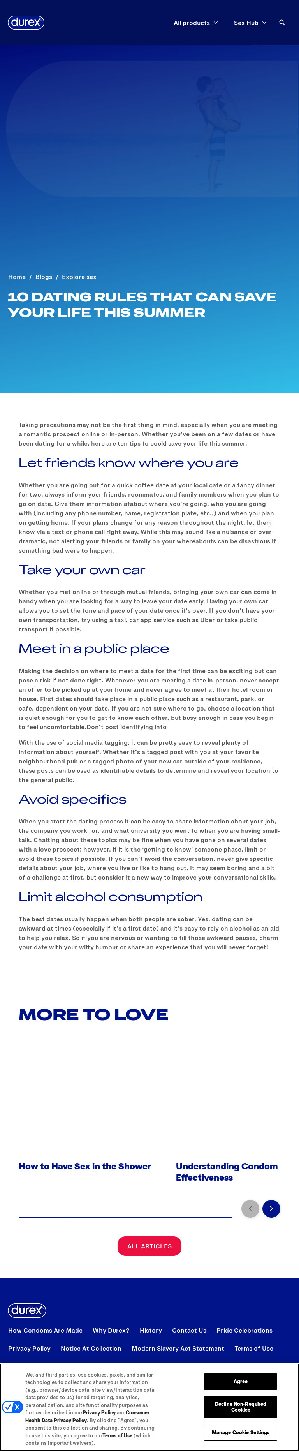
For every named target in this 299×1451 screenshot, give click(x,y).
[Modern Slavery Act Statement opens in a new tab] (178, 1348)
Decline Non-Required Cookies (241, 1407)
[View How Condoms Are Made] (45, 1330)
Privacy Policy (99, 1412)
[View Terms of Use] (254, 1348)
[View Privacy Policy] (29, 1348)
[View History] (150, 1330)
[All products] (192, 23)
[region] (149, 1407)
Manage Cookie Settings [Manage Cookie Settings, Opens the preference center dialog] (241, 1432)
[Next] (271, 1209)
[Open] (282, 23)
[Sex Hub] (246, 23)
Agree (241, 1381)
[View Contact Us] (189, 1330)
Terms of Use (117, 1435)
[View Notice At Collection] (91, 1348)
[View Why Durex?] (111, 1330)
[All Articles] (149, 1246)
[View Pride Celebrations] (244, 1330)
